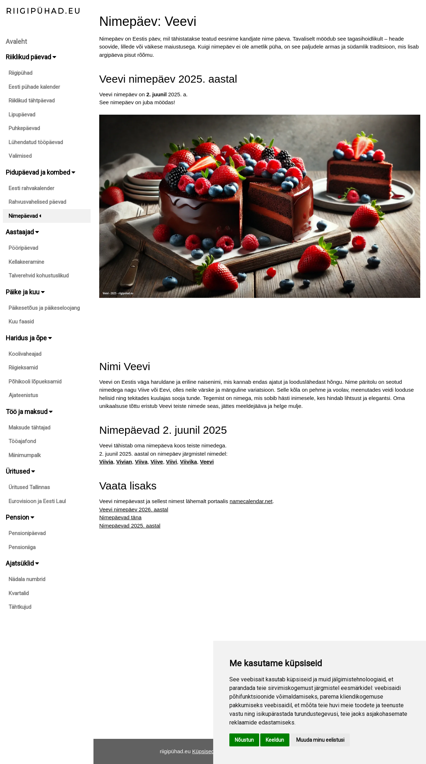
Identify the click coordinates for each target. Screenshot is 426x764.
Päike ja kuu (25, 292)
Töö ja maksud (29, 411)
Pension (20, 517)
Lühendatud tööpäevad (36, 142)
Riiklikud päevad (31, 57)
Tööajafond (22, 441)
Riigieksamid (23, 367)
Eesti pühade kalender (34, 87)
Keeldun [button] (275, 740)
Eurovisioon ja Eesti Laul (37, 501)
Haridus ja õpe (29, 338)
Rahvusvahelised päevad (37, 202)
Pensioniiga (22, 547)
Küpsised (203, 751)
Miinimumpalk (25, 455)
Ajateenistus (23, 395)
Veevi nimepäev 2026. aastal (133, 509)
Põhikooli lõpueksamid (35, 381)
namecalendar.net (251, 501)
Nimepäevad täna (120, 517)
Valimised (20, 156)
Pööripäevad (23, 248)
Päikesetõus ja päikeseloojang (44, 308)
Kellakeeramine (26, 262)
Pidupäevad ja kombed (40, 172)
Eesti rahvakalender (31, 188)
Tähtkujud (20, 607)
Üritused (20, 471)
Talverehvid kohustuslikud (39, 275)
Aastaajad (22, 232)
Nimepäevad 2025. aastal (129, 526)
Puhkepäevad (24, 128)
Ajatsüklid (22, 563)
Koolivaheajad (25, 354)
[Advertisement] (259, 322)
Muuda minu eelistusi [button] (320, 740)
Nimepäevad (25, 216)
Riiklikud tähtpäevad (32, 100)
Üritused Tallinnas (29, 487)
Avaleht (16, 41)
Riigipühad (20, 73)
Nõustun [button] (244, 740)
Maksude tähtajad (29, 427)
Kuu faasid (21, 321)
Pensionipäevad (27, 533)
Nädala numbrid (27, 579)
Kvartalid (19, 593)
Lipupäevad (22, 114)
